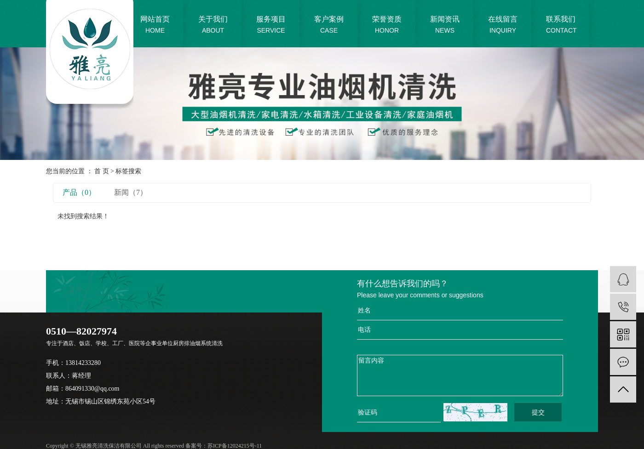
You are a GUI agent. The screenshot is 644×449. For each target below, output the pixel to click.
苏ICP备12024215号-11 (234, 446)
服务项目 (271, 25)
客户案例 (329, 25)
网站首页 (155, 25)
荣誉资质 (387, 25)
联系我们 (561, 25)
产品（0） (79, 192)
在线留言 (503, 25)
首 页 (101, 171)
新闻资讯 (445, 25)
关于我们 (213, 25)
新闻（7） (130, 192)
